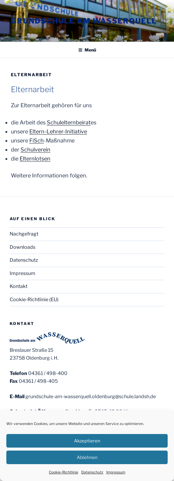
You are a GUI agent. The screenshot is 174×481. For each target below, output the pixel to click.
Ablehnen (87, 457)
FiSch (36, 140)
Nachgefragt (24, 234)
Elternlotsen (35, 158)
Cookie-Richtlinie (63, 472)
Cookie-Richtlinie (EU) (34, 299)
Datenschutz (92, 472)
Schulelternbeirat (69, 122)
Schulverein (35, 149)
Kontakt (18, 286)
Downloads (22, 247)
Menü (87, 49)
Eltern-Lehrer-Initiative (58, 131)
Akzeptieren (87, 441)
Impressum (115, 472)
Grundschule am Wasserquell (84, 21)
